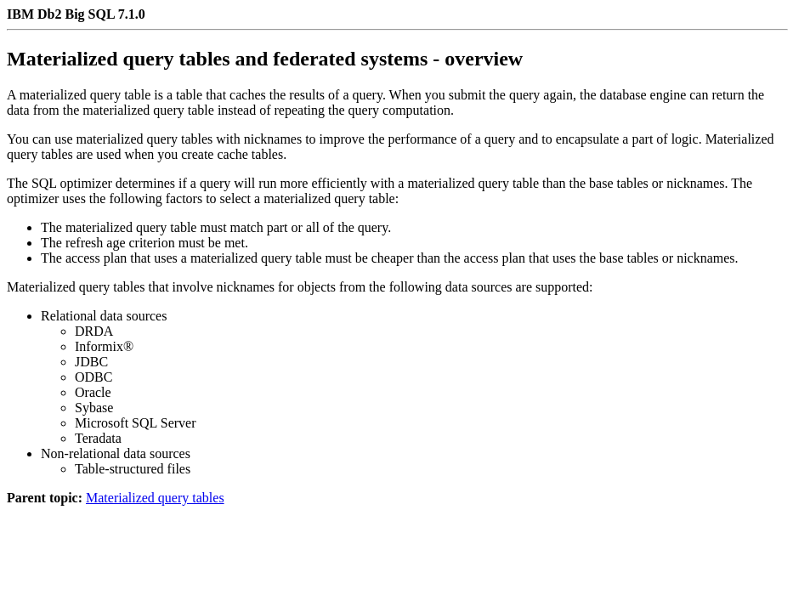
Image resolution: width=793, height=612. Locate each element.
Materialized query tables (155, 497)
